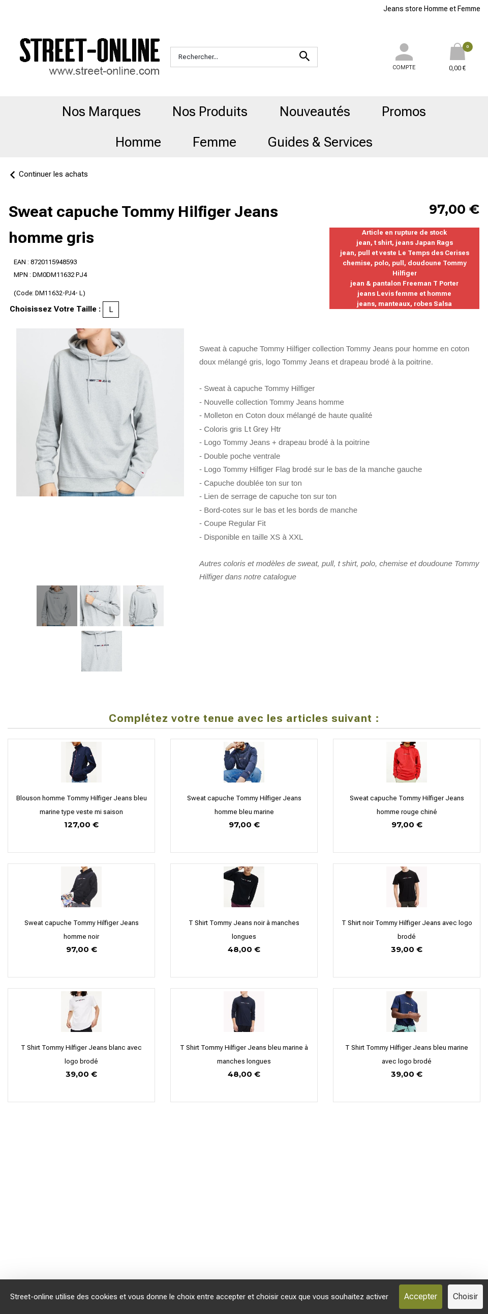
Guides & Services (320, 142)
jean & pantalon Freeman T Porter (404, 283)
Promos (404, 111)
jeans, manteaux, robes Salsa (404, 303)
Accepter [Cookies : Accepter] (420, 1296)
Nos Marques (101, 111)
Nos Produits (210, 111)
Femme (214, 142)
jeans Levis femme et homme (404, 293)
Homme (138, 142)
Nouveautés (315, 111)
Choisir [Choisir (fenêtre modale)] (465, 1296)
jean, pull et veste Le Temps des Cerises (404, 253)
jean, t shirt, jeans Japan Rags (404, 242)
